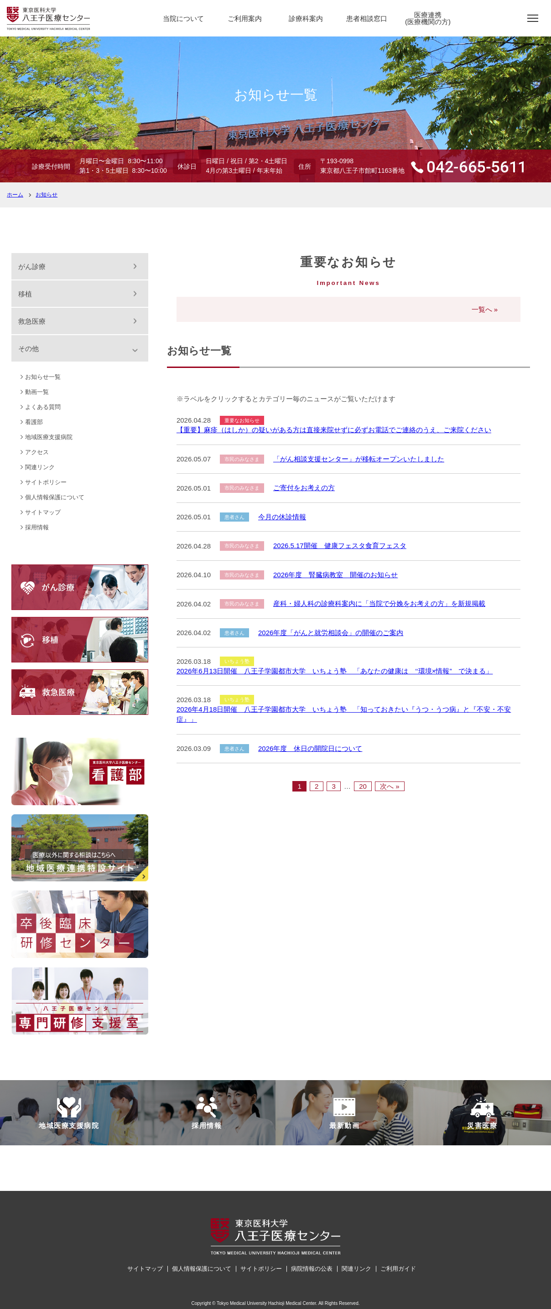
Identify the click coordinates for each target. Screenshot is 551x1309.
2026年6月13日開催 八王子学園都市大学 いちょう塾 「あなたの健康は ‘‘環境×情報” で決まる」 (335, 671)
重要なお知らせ (242, 420)
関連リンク (40, 467)
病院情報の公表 (312, 1268)
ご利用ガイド (398, 1268)
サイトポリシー (46, 482)
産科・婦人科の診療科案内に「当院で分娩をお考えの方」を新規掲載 (379, 603)
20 (363, 786)
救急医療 (32, 321)
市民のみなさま (242, 459)
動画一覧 (37, 391)
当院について (183, 18)
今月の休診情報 (282, 517)
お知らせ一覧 (43, 376)
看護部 (34, 422)
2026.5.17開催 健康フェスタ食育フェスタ (339, 545)
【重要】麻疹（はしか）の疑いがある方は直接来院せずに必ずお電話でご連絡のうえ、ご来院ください (334, 430)
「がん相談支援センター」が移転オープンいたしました (358, 459)
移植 (25, 294)
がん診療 (32, 266)
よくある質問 (43, 407)
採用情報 (37, 527)
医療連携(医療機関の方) (428, 18)
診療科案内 (306, 18)
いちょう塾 (237, 661)
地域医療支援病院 (49, 437)
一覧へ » (485, 309)
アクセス (37, 452)
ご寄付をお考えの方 (304, 488)
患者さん (234, 517)
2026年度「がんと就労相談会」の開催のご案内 (330, 632)
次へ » (390, 786)
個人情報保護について (54, 497)
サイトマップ (43, 512)
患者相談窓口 (366, 18)
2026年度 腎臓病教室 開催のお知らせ (335, 575)
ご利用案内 (245, 18)
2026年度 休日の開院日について (310, 748)
